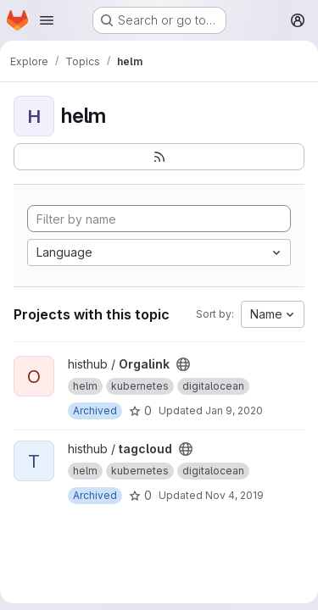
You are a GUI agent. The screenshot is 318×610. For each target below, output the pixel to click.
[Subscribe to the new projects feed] (159, 156)
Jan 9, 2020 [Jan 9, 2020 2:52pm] (234, 410)
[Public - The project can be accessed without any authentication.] (183, 364)
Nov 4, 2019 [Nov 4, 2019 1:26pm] (234, 495)
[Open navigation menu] (46, 20)
